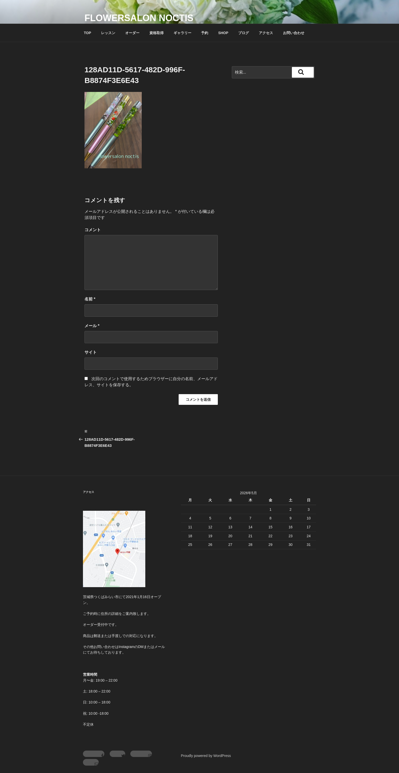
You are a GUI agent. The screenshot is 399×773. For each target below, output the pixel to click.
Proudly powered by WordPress (206, 756)
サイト (90, 352)
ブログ (243, 33)
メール (91, 326)
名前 (89, 299)
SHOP (223, 33)
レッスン (108, 33)
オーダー (132, 33)
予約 (204, 33)
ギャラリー (182, 33)
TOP (87, 33)
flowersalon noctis (138, 18)
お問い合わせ (293, 33)
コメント (92, 230)
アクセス (266, 33)
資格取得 (156, 33)
